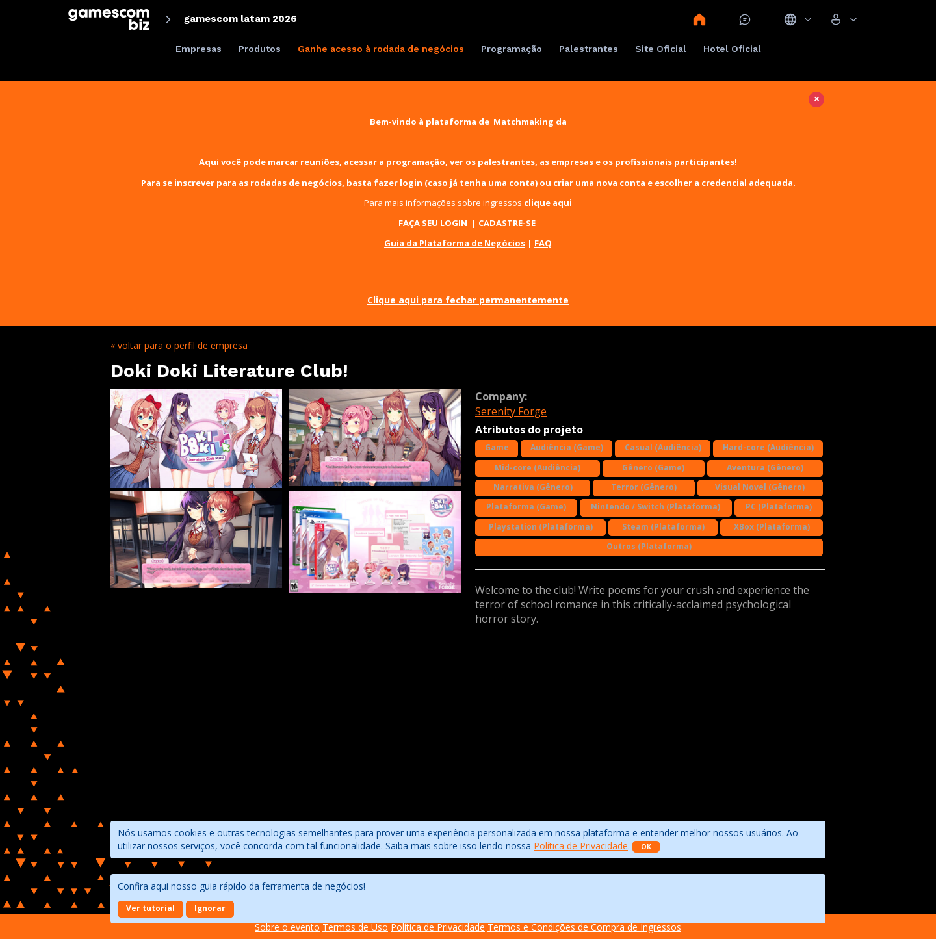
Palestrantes (588, 49)
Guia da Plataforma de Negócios (454, 243)
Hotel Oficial (732, 49)
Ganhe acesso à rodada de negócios (381, 49)
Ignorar (210, 908)
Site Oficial (660, 49)
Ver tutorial (150, 908)
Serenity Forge (511, 411)
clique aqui (548, 203)
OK (646, 846)
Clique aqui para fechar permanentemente (468, 300)
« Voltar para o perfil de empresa (179, 345)
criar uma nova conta (599, 182)
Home (699, 19)
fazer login (398, 182)
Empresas (199, 49)
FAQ (543, 243)
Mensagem (745, 19)
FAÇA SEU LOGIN (433, 223)
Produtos (260, 49)
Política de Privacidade (581, 846)
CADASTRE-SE (508, 223)
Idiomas (797, 19)
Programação (511, 49)
